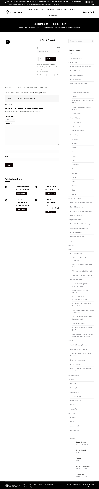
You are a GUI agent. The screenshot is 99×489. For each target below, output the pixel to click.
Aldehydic (75, 139)
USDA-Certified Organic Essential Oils (81, 211)
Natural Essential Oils (76, 207)
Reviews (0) (44, 87)
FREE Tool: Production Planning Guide (83, 271)
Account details (75, 426)
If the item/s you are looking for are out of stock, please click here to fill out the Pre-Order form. (32, 4)
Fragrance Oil (45, 69)
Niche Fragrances (75, 79)
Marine (74, 177)
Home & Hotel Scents (76, 71)
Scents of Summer (78, 130)
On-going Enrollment (76, 279)
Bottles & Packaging (76, 232)
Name (7, 148)
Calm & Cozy (76, 126)
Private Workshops (75, 364)
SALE (70, 54)
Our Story (73, 383)
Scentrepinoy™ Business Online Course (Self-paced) (81, 305)
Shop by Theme (75, 118)
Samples (71, 241)
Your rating (9, 116)
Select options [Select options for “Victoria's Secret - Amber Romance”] (21, 209)
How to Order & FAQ (76, 400)
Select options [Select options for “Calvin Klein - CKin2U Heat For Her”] (51, 212)
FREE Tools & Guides (76, 253)
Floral (73, 152)
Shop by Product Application (32, 27)
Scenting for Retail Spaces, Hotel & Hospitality (80, 355)
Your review (9, 123)
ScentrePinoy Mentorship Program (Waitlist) (82, 329)
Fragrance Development (77, 360)
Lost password (74, 430)
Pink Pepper (43, 74)
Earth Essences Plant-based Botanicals (82, 203)
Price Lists (71, 245)
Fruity (74, 160)
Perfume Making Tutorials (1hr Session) (81, 291)
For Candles (75, 96)
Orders (72, 422)
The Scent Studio (75, 396)
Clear (58, 47)
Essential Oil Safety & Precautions (82, 275)
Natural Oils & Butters (74, 198)
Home (21, 27)
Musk (73, 181)
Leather (74, 173)
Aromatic (75, 143)
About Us (71, 379)
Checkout (73, 417)
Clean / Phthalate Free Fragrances (80, 66)
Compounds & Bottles (74, 219)
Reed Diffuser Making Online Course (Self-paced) (83, 311)
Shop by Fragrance (75, 135)
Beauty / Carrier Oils (76, 215)
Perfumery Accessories (77, 236)
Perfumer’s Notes (73, 375)
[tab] (9, 86)
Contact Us (73, 409)
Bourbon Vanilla (50, 187)
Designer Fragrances (78, 88)
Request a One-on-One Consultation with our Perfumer (81, 370)
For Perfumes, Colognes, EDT (81, 92)
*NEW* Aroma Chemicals (75, 58)
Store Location (74, 392)
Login (91, 4)
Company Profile (75, 388)
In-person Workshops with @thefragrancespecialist (80, 285)
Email (7, 156)
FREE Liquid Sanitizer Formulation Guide (82, 266)
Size (38, 48)
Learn (70, 249)
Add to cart (50, 59)
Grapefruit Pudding (22, 187)
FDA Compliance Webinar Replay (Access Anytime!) (82, 318)
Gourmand (75, 164)
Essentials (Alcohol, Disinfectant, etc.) (81, 224)
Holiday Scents (76, 122)
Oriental (74, 186)
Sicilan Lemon (51, 74)
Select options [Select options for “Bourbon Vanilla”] (51, 193)
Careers (72, 405)
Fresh (74, 156)
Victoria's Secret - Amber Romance (22, 201)
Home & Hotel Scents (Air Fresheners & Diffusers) (83, 102)
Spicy (73, 190)
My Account (72, 413)
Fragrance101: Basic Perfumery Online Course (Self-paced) (81, 298)
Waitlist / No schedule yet (77, 323)
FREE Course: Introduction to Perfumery (80, 259)
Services (71, 341)
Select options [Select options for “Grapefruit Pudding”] (21, 193)
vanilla (57, 74)
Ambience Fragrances (49, 64)
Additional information (27, 87)
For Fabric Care (76, 114)
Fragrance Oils (72, 62)
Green (74, 169)
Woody (74, 194)
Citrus (38, 67)
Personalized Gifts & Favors (78, 349)
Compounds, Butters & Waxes (79, 228)
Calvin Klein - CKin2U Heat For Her (51, 202)
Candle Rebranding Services (78, 345)
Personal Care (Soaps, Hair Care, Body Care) (81, 108)
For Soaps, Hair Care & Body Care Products (53, 27)
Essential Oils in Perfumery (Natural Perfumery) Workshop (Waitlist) (82, 335)
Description (9, 87)
